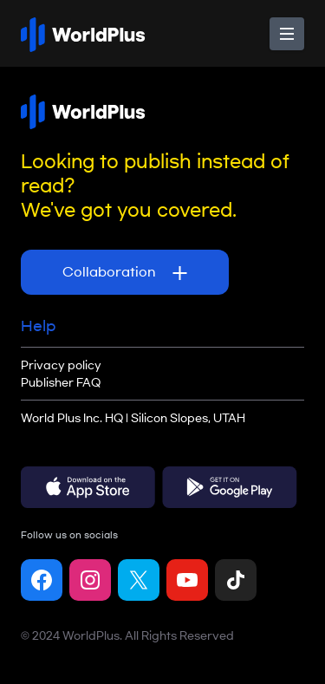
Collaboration (124, 273)
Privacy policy (61, 365)
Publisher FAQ (61, 382)
